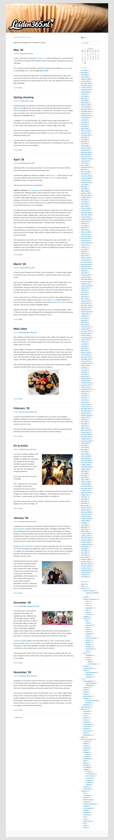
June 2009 (84, 447)
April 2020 (84, 189)
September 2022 (86, 158)
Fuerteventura (90, 774)
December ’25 (22, 602)
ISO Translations (91, 672)
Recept (88, 644)
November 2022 (86, 154)
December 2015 (86, 279)
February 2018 (85, 232)
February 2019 (85, 208)
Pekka (88, 612)
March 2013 (84, 350)
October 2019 (85, 197)
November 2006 (86, 514)
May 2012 (84, 372)
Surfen (88, 657)
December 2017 (86, 236)
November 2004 (86, 566)
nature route (53, 693)
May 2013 (84, 346)
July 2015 (84, 290)
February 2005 (85, 559)
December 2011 (86, 383)
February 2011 (85, 404)
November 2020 (86, 178)
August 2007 (85, 495)
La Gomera (89, 778)
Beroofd (86, 797)
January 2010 (85, 432)
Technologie (90, 649)
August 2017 (85, 245)
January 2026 (85, 81)
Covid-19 (86, 802)
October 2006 (85, 516)
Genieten (84, 588)
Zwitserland (87, 789)
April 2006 (84, 529)
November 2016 (86, 264)
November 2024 (86, 111)
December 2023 (86, 135)
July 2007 (84, 497)
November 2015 (86, 281)
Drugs (88, 623)
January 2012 (85, 380)
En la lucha (21, 445)
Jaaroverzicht (85, 707)
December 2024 (86, 109)
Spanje (86, 769)
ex (53, 300)
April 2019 (84, 204)
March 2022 (84, 165)
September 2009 (86, 441)
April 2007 (84, 503)
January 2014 (85, 329)
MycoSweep (65, 68)
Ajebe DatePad (88, 681)
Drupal (86, 689)
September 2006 (86, 518)
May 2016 (84, 271)
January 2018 (85, 234)
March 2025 (84, 103)
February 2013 (85, 352)
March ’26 (20, 264)
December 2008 (86, 460)
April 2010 (84, 426)
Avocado (86, 713)
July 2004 (84, 574)
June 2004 (84, 577)
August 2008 (85, 469)
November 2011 (86, 385)
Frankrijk (86, 756)
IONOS (16, 110)
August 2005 (85, 546)
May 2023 (84, 141)
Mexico (86, 763)
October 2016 (85, 266)
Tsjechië (86, 786)
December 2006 (86, 512)
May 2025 (84, 98)
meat (45, 695)
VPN (23, 120)
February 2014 (85, 327)
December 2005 (86, 538)
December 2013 (86, 331)
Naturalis (88, 674)
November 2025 (86, 85)
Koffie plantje (88, 724)
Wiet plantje (87, 735)
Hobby (86, 618)
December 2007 (86, 486)
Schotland (87, 767)
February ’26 (21, 408)
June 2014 (84, 318)
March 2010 (84, 428)
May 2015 (84, 294)
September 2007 (86, 492)
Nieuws (83, 737)
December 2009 (86, 434)
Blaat (20, 88)
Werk (85, 670)
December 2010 (86, 408)
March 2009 (84, 454)
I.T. (82, 679)
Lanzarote (45, 168)
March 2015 (84, 299)
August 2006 (85, 520)
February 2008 (85, 482)
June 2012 (84, 370)
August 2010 (85, 417)
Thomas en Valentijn (92, 593)
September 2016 (86, 268)
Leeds (88, 754)
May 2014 (84, 320)
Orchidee (86, 728)
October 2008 (85, 464)
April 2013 (84, 348)
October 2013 (85, 335)
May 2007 (84, 501)
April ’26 (19, 159)
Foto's (83, 586)
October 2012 (85, 361)
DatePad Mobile (91, 683)
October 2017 (85, 240)
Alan (87, 601)
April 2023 (84, 144)
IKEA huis (87, 815)
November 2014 (86, 307)
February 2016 (85, 275)
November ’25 (22, 672)
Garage (86, 810)
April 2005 (84, 555)
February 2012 (85, 378)
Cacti (85, 715)
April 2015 (84, 296)
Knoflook (86, 722)
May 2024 (84, 124)
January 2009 (85, 458)
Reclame (88, 702)
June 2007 (84, 499)
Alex (87, 603)
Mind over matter (91, 638)
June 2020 (84, 184)
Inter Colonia (92, 664)
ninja (40, 703)
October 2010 (85, 413)
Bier (87, 621)
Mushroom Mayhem (60, 302)
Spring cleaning (24, 97)
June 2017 (84, 249)
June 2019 (84, 202)
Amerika (86, 741)
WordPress (87, 705)
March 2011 (84, 402)
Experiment (89, 625)
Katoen (86, 720)
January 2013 (85, 355)
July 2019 (84, 199)
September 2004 (86, 570)
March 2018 (84, 230)
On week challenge (92, 700)
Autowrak (87, 795)
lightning (16, 529)
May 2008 (84, 475)
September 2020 (86, 182)
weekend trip (29, 643)
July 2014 (84, 316)
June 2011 (84, 395)
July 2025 (84, 94)
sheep (45, 300)
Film (87, 627)
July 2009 (84, 445)
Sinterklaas (17, 641)
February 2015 (85, 301)
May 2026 (84, 72)
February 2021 (85, 171)
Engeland (87, 752)
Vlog (87, 651)
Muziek (88, 642)
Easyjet (86, 806)
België (85, 743)
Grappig (86, 616)
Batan (90, 662)
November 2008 (86, 462)
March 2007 (84, 505)
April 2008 (84, 477)
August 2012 (85, 365)
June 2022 (84, 163)
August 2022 (85, 161)
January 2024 (85, 133)
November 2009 (86, 436)
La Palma (89, 780)
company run (40, 58)
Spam (85, 827)
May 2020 (84, 187)
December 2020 (86, 176)
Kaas (85, 819)
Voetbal (88, 659)
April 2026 (84, 75)
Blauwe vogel (88, 799)
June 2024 (84, 122)
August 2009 (85, 443)
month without (34, 190)
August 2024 (85, 118)
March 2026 (84, 77)
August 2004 (85, 572)
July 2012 (84, 368)
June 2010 (84, 421)
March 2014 (84, 324)
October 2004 (85, 568)
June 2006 (84, 525)
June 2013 (84, 344)
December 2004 (86, 564)
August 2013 (85, 340)
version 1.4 (53, 175)
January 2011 (85, 406)
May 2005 (84, 553)
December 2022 (86, 152)
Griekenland (87, 758)
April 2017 (84, 253)
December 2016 (86, 262)
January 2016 (85, 277)
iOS (28, 70)
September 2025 (86, 90)
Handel (88, 631)
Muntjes (88, 640)
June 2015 (84, 292)
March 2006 (84, 531)
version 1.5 (52, 178)
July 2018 (84, 223)
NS (84, 823)
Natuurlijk (84, 709)
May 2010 (84, 424)
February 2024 (85, 131)
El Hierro (88, 771)
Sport (85, 653)
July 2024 (84, 120)
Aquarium (87, 711)
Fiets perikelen (88, 808)
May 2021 (84, 169)
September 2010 (86, 415)
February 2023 (85, 148)
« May (84, 63)
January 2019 (85, 210)
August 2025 (85, 92)
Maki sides (20, 328)
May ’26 (18, 49)
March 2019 (84, 206)
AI (84, 793)
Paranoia (84, 791)
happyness (34, 703)
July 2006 (84, 523)
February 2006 (85, 533)
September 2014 (86, 311)
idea (63, 546)
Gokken (88, 629)
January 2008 (85, 484)
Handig (86, 692)
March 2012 (84, 376)
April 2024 (84, 126)
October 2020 (85, 180)
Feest (87, 605)
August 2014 (85, 314)
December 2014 (86, 305)
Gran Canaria (90, 776)
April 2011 (84, 400)
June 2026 (84, 70)
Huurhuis (86, 812)
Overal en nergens (87, 739)
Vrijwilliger (89, 677)
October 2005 (85, 542)
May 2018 (84, 227)
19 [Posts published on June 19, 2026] (93, 57)
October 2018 (85, 217)
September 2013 (86, 337)
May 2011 (84, 398)
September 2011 (86, 389)
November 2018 (86, 215)
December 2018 (86, 212)
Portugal (86, 765)
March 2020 (84, 191)
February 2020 (85, 193)
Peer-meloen (87, 730)
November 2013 (86, 333)
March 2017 (84, 255)
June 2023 (84, 139)
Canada (86, 746)
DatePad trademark (90, 804)
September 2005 (86, 544)
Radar (85, 825)
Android (45, 70)
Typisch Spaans (89, 668)
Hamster (86, 718)
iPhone (86, 694)
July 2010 (84, 419)
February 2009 (85, 456)
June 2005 (84, 551)
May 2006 (84, 527)
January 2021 (85, 174)
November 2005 (86, 540)
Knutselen (89, 634)
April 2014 (84, 322)
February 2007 (85, 508)
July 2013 (84, 342)
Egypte (86, 750)
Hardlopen (89, 655)
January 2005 (85, 561)
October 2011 (85, 387)
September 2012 (86, 363)
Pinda (85, 733)
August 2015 (85, 288)
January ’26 (21, 517)
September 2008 (86, 467)
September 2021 (86, 167)
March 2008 (84, 480)
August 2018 (85, 221)
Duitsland (87, 748)
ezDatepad (48, 310)
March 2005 (84, 557)
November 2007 (86, 488)
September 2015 (86, 286)
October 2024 (85, 113)
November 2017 (86, 238)
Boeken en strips (89, 590)
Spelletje (88, 646)
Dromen (86, 597)
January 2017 (85, 260)
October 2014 (85, 309)
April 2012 (84, 374)
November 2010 (86, 411)
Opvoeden (89, 608)
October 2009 (85, 439)
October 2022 (85, 156)
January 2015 (85, 303)
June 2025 (84, 96)
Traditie (86, 666)
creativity (27, 703)
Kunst (88, 636)
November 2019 (86, 195)
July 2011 (84, 393)
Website (86, 698)
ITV (85, 817)
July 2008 (84, 471)
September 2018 (86, 219)
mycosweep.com (52, 133)
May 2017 (84, 251)
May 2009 (84, 449)
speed (22, 529)
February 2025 (85, 105)
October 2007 (85, 490)
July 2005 (84, 548)
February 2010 (85, 430)
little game (27, 424)
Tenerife (88, 784)
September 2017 (86, 243)
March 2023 (84, 146)
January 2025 (85, 107)
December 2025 (86, 83)
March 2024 (84, 128)
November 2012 (86, 359)
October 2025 (85, 87)
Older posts (18, 717)
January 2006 (85, 536)
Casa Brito (32, 292)
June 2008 (84, 473)
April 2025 (84, 100)
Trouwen (88, 614)
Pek (87, 610)
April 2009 (84, 451)
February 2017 (85, 258)
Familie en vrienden (90, 599)
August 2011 (85, 391)
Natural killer (88, 821)
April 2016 (84, 273)
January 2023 (85, 150)
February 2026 (85, 79)
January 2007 (85, 510)
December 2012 (86, 357)
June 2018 (84, 225)
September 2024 (86, 115)
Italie (85, 761)
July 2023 (84, 137)
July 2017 (84, 247)
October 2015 (85, 284)
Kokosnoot (87, 726)
